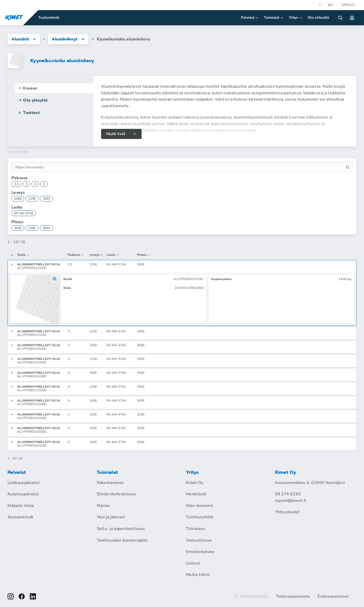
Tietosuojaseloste (293, 596)
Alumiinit (23, 39)
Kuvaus (27, 88)
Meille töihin (198, 574)
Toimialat (274, 17)
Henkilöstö (196, 494)
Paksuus (76, 255)
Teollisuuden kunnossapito (122, 540)
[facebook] (22, 596)
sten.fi (348, 5)
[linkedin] (33, 596)
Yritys (296, 17)
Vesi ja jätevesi (111, 517)
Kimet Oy (194, 482)
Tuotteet (29, 112)
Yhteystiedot (287, 512)
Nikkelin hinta (21, 505)
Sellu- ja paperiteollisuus (121, 528)
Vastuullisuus (199, 540)
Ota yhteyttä (318, 17)
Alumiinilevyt (68, 39)
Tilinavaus (195, 528)
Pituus (143, 255)
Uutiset (193, 563)
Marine (103, 505)
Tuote (23, 255)
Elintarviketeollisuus (116, 494)
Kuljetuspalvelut (23, 494)
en (330, 5)
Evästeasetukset (333, 596)
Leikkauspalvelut (24, 482)
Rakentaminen (110, 482)
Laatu (113, 255)
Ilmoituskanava (200, 551)
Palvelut (250, 17)
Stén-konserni (199, 505)
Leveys (96, 255)
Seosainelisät (20, 517)
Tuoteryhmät (48, 17)
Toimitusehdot (199, 517)
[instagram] (11, 596)
